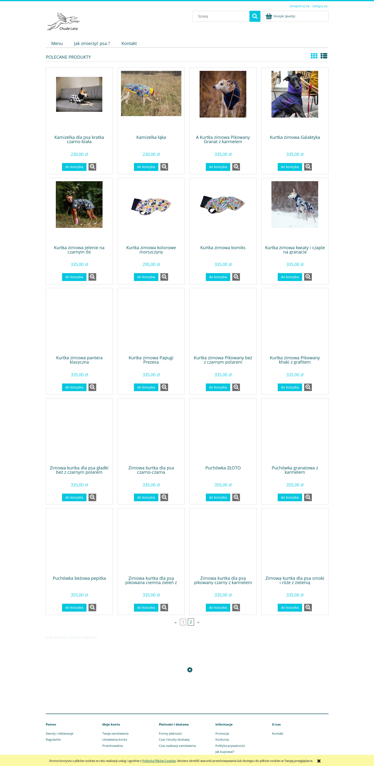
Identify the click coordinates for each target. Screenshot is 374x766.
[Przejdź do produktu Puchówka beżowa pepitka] (79, 541)
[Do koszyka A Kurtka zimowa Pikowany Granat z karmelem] (218, 167)
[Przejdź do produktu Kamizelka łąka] (151, 101)
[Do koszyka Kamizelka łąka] (146, 167)
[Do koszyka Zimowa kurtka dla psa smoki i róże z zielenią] (290, 608)
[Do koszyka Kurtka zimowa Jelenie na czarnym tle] (74, 277)
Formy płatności (170, 733)
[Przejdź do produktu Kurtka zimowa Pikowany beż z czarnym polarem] (223, 321)
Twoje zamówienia (115, 733)
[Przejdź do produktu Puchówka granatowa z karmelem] (295, 431)
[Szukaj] (254, 16)
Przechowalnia (112, 745)
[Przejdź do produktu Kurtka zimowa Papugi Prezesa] (151, 321)
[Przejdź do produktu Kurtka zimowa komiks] (223, 211)
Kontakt (277, 733)
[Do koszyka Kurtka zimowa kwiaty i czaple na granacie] (290, 277)
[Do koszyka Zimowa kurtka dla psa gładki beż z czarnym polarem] (74, 497)
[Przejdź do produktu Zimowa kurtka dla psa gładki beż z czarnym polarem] (79, 431)
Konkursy (222, 739)
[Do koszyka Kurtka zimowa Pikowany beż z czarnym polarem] (218, 387)
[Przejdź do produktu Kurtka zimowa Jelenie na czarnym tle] (79, 211)
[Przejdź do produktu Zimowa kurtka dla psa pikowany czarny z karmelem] (223, 541)
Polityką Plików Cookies (159, 761)
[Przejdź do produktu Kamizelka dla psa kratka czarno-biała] (79, 101)
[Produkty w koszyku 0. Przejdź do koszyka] (280, 16)
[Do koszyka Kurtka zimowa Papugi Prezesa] (146, 387)
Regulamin (53, 739)
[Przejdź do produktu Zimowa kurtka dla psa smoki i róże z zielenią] (295, 541)
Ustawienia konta (114, 739)
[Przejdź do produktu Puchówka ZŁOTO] (223, 431)
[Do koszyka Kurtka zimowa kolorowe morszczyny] (146, 277)
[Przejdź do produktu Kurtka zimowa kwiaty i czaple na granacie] (295, 211)
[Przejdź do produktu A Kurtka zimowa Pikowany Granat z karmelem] (223, 101)
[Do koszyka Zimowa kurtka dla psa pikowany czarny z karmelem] (218, 608)
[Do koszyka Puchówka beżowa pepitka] (74, 608)
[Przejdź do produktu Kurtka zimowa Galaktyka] (295, 101)
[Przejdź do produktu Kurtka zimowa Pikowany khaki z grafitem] (295, 321)
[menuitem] (57, 43)
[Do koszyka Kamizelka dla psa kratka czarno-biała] (74, 167)
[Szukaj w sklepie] (221, 16)
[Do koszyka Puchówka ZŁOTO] (218, 497)
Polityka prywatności (230, 745)
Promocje (222, 733)
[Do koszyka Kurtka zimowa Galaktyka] (290, 167)
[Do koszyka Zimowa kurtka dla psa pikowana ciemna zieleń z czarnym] (146, 608)
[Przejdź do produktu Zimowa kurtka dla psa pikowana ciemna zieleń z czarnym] (151, 541)
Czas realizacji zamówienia (177, 745)
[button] (92, 167)
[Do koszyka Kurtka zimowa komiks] (218, 277)
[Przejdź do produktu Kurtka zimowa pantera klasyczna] (79, 321)
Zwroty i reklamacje (59, 733)
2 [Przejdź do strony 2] (191, 622)
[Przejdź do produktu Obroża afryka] (187, 692)
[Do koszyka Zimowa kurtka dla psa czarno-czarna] (146, 497)
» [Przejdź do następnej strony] (198, 622)
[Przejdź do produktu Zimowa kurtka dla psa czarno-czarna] (151, 431)
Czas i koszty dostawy (174, 739)
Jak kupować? (225, 751)
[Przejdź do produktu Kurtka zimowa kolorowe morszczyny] (151, 211)
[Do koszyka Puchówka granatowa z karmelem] (290, 497)
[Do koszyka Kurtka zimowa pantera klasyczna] (74, 387)
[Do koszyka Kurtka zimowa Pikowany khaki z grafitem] (290, 387)
